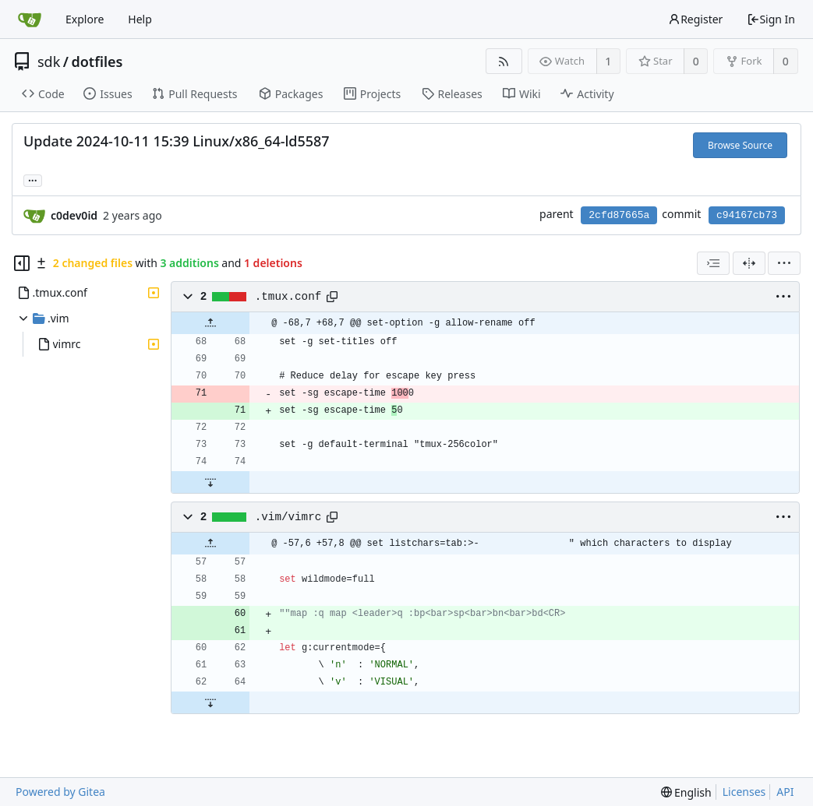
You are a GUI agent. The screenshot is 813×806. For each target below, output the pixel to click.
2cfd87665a (619, 215)
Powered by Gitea (60, 791)
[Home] (29, 19)
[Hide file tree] (22, 263)
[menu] (784, 263)
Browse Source (740, 145)
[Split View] (749, 263)
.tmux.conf (288, 296)
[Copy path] (332, 297)
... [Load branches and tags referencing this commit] (32, 179)
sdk (48, 61)
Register (695, 19)
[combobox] (713, 263)
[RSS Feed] (504, 61)
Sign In (771, 19)
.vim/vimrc (288, 517)
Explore (84, 19)
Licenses (744, 791)
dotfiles (97, 61)
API (785, 791)
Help (140, 19)
